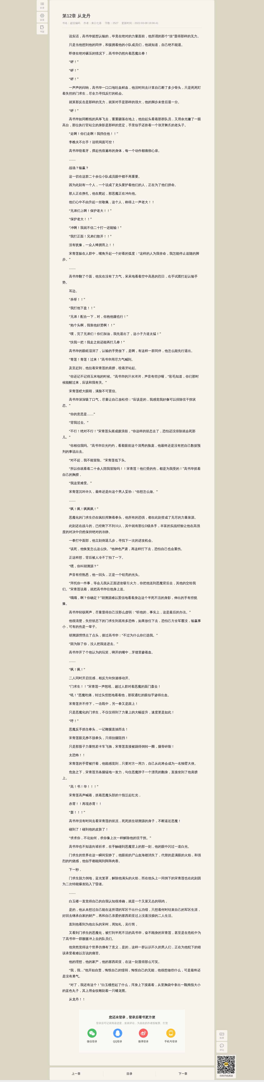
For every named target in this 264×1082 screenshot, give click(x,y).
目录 (129, 1073)
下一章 (183, 1073)
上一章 (76, 1073)
